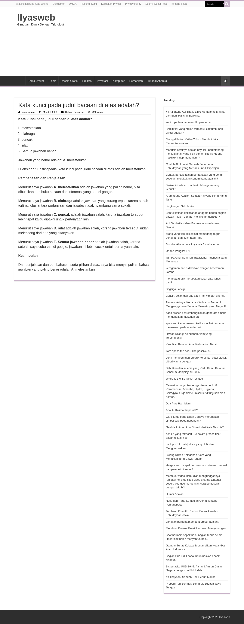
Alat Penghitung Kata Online (32, 3)
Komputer (118, 80)
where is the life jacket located (184, 378)
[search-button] (227, 4)
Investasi (102, 80)
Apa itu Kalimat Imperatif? (182, 410)
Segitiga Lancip (175, 289)
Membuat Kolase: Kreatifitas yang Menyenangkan (196, 528)
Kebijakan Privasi (111, 3)
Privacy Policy (133, 3)
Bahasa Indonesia (74, 112)
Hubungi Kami (89, 3)
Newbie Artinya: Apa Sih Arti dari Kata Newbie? (195, 427)
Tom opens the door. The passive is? (188, 351)
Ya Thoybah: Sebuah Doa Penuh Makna (191, 577)
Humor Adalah (174, 494)
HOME (19, 80)
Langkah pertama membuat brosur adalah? (192, 521)
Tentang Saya (179, 3)
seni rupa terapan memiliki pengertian (189, 122)
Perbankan (136, 80)
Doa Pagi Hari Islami (178, 403)
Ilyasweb (36, 17)
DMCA (72, 3)
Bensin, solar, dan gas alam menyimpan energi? (195, 295)
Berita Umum (36, 80)
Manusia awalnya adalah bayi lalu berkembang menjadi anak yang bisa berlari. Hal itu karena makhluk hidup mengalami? (195, 153)
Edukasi (87, 80)
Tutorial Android (157, 80)
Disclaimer (59, 3)
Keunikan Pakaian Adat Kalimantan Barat (191, 344)
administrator (28, 112)
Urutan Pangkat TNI (178, 251)
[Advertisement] (149, 42)
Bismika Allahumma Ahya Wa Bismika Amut (193, 244)
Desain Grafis (69, 80)
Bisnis (52, 80)
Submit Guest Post (156, 3)
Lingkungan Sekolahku (180, 206)
